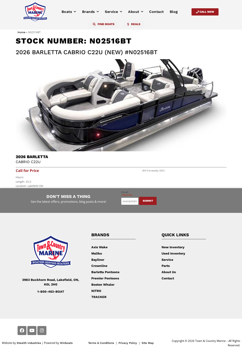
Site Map (148, 343)
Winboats (66, 343)
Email (126, 193)
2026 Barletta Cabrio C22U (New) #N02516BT (87, 52)
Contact (156, 12)
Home (21, 32)
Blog (174, 12)
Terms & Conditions (101, 343)
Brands (90, 12)
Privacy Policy (128, 343)
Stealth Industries (29, 343)
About (135, 12)
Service (113, 12)
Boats (69, 12)
